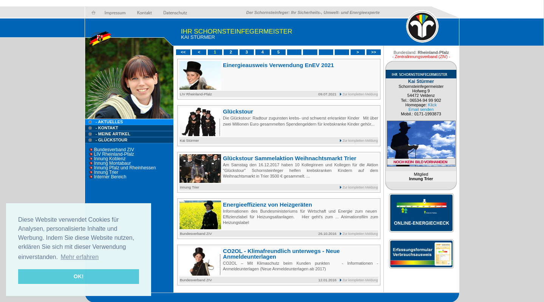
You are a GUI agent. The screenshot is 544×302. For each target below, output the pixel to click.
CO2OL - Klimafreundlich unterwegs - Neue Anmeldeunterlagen (281, 254)
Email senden (421, 109)
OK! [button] (78, 276)
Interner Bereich (110, 176)
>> (373, 52)
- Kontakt (106, 128)
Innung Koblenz (109, 158)
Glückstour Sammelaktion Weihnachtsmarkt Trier (289, 158)
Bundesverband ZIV (114, 149)
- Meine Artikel (113, 134)
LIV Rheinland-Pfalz (114, 154)
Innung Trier (106, 172)
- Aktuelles (108, 122)
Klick (432, 105)
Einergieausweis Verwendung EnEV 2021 (278, 65)
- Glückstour (111, 140)
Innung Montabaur (112, 163)
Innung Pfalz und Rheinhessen (125, 167)
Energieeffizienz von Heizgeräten (267, 204)
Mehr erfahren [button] (80, 257)
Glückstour (238, 111)
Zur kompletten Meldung (360, 94)
